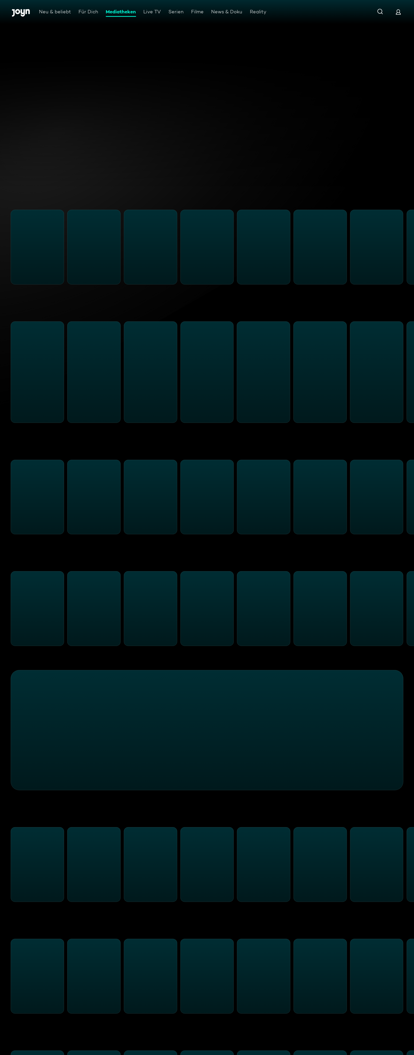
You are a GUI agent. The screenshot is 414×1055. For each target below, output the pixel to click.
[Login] (398, 12)
